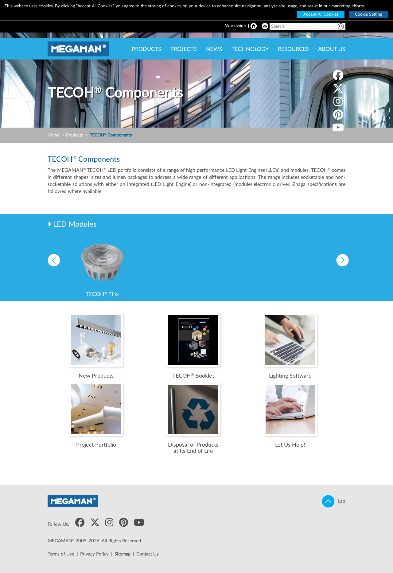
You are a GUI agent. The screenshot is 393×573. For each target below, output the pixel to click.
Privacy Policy (94, 554)
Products (74, 135)
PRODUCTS (146, 49)
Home (53, 135)
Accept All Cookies (320, 14)
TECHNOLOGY (250, 49)
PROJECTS (183, 49)
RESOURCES (293, 49)
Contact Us (147, 554)
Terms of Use (61, 554)
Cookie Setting (368, 14)
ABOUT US (331, 49)
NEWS (214, 49)
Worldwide (235, 26)
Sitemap (122, 554)
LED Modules (74, 224)
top (333, 501)
